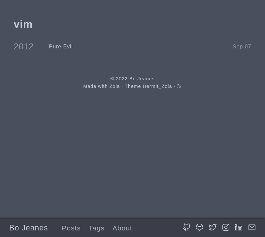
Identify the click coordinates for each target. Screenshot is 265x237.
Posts (71, 228)
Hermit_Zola (157, 86)
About (122, 228)
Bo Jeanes (28, 228)
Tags (97, 228)
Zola (114, 86)
